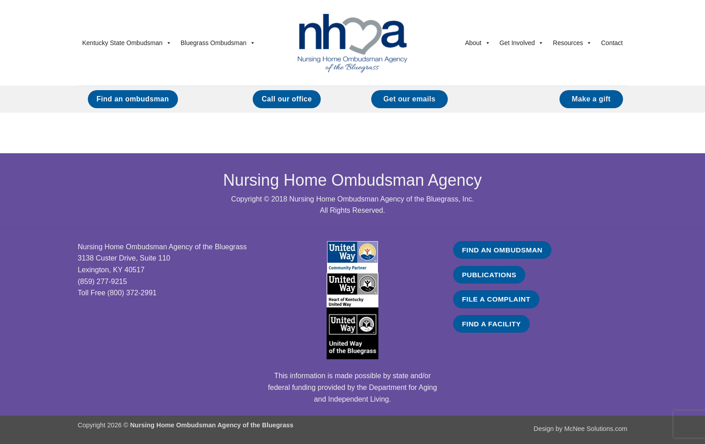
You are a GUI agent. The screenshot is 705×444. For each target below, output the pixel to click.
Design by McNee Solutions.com (581, 428)
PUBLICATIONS (489, 275)
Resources (572, 43)
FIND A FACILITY (491, 324)
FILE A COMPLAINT (496, 299)
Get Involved (522, 43)
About (478, 43)
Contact (612, 42)
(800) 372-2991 (131, 293)
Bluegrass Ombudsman (218, 43)
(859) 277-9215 (102, 281)
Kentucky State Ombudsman (127, 43)
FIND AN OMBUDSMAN (502, 250)
